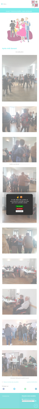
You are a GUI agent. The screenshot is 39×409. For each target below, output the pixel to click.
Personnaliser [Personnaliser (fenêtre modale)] (19, 211)
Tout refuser (19, 208)
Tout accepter (19, 206)
